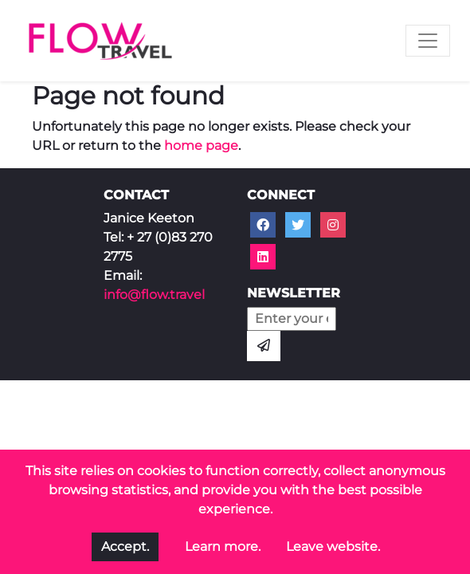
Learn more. (222, 546)
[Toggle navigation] (427, 41)
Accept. (125, 546)
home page (201, 145)
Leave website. (333, 546)
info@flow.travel (154, 294)
